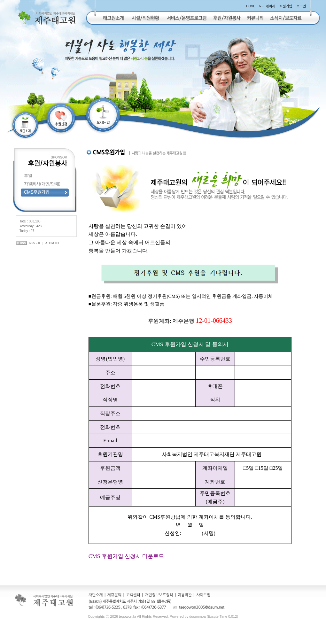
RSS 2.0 (34, 243)
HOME (250, 6)
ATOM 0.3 (52, 243)
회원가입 (285, 6)
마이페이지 (267, 6)
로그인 (301, 6)
